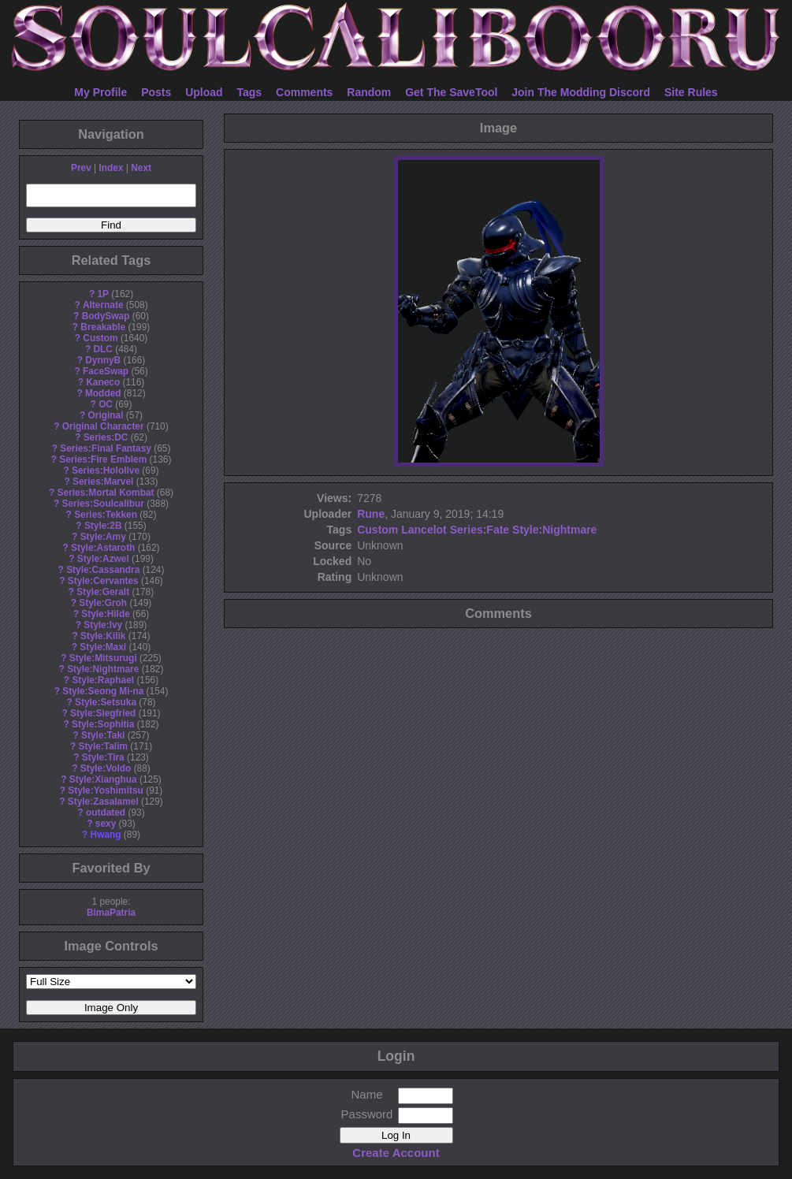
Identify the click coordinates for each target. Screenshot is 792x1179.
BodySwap (106, 316)
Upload (203, 92)
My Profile (100, 92)
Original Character (103, 426)
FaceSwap (105, 371)
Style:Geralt (102, 591)
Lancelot (424, 529)
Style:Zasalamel (103, 801)
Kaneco (103, 382)
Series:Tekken (105, 514)
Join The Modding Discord (580, 92)
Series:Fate (479, 529)
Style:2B (103, 525)
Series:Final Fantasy (105, 448)
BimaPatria (111, 912)
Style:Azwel (103, 558)
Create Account (395, 1152)
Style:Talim (103, 746)
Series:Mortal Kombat (106, 492)
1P (103, 293)
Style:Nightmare (103, 669)
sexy (105, 823)
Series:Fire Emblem (103, 459)
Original (106, 415)
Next (141, 167)
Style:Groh (103, 602)
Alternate (103, 305)
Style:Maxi (103, 647)
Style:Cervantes (103, 580)
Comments (304, 92)
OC (106, 404)
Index (111, 167)
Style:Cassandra (102, 569)
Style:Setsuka (105, 702)
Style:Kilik (103, 636)
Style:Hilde (105, 613)
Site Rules (691, 92)
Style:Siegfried (103, 713)
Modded (103, 393)
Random (369, 92)
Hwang (106, 834)
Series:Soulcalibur (103, 503)
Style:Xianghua (103, 779)
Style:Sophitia (103, 724)
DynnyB (103, 360)
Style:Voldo (106, 768)
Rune (371, 514)
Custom (100, 338)
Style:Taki (103, 735)
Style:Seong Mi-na (102, 691)
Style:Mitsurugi (103, 658)
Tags (249, 92)
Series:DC (106, 437)
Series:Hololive (105, 470)
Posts (156, 92)
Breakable (102, 327)
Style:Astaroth (103, 547)
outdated (105, 812)
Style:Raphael (103, 680)
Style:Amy (103, 536)
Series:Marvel (103, 481)
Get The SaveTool (451, 92)
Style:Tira (103, 757)
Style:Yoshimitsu (105, 790)
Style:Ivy (103, 624)
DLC (103, 349)
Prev (81, 167)
